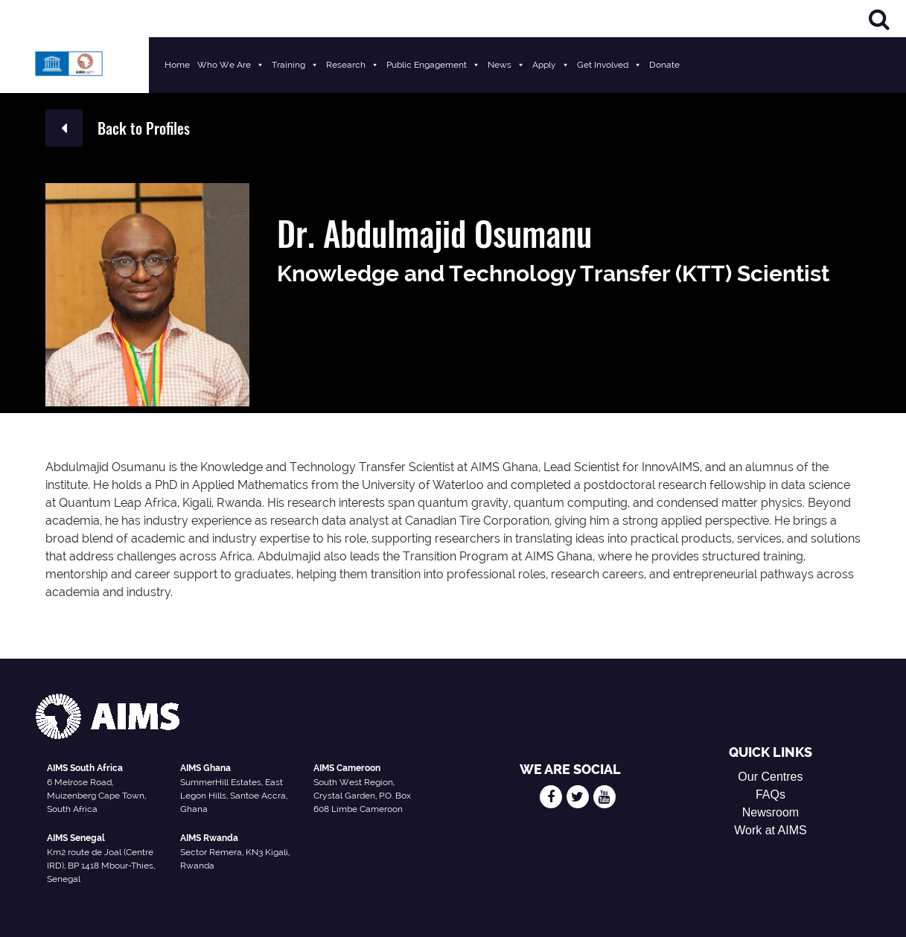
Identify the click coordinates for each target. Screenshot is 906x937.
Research (352, 65)
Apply (551, 65)
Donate (664, 65)
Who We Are (230, 65)
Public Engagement (433, 65)
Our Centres (770, 776)
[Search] (879, 19)
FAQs (770, 794)
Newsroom (770, 812)
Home (177, 65)
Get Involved (609, 65)
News (506, 65)
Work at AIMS (770, 830)
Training (295, 65)
